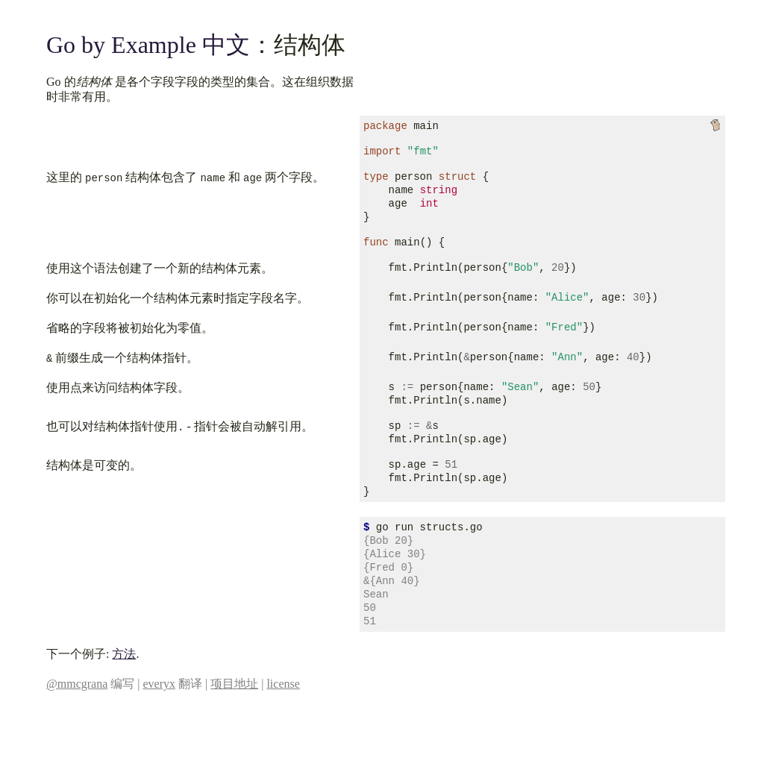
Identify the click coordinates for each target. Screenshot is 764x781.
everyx (159, 683)
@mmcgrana (76, 683)
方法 (124, 653)
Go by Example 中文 (148, 44)
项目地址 (234, 683)
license (282, 683)
